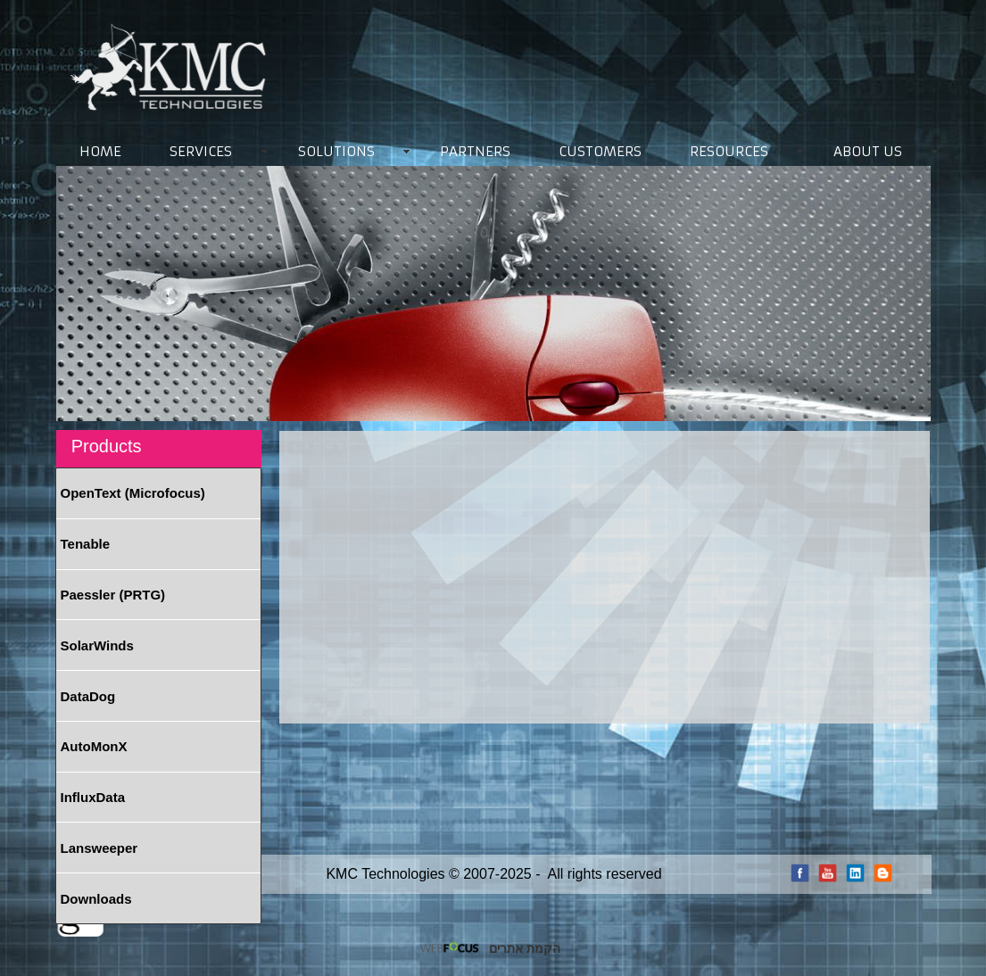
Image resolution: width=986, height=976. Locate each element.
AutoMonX (94, 746)
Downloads (96, 898)
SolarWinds (97, 645)
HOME (100, 151)
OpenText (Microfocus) (133, 492)
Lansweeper (99, 848)
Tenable (86, 543)
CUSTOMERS (600, 151)
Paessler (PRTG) (113, 594)
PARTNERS (475, 151)
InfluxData (93, 797)
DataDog (88, 696)
